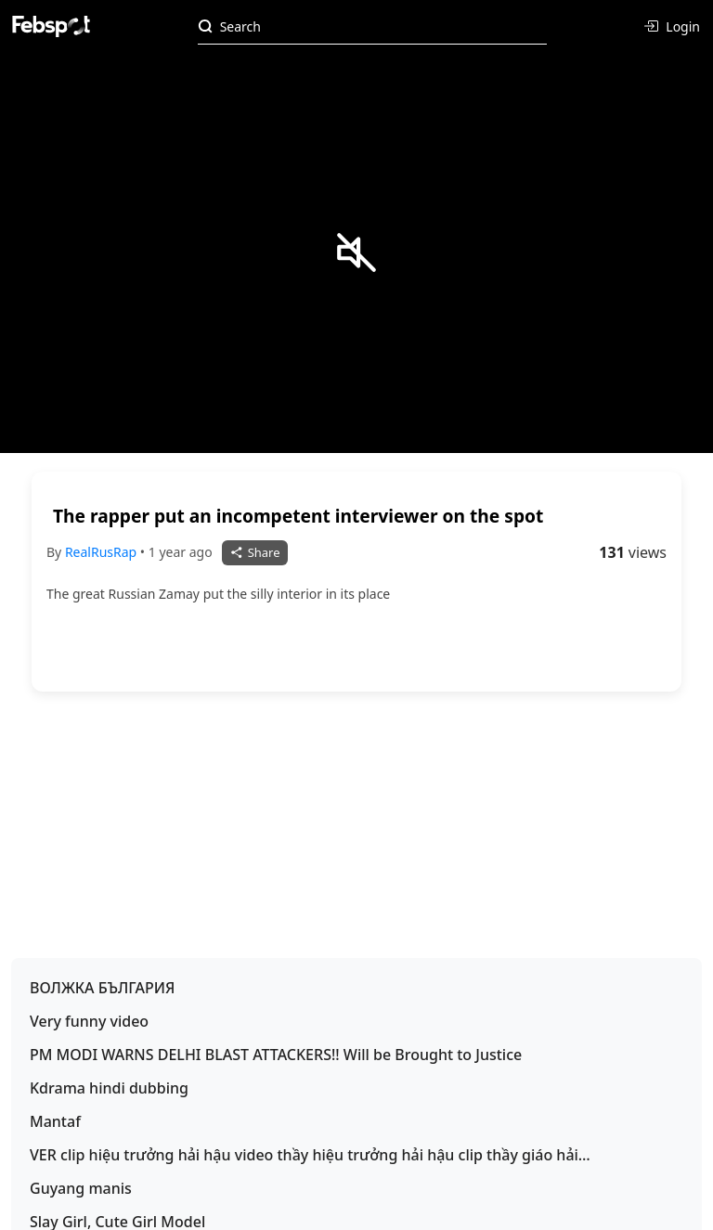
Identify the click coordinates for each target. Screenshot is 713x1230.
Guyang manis (81, 1188)
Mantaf (55, 1121)
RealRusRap (102, 552)
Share (254, 552)
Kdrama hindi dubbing (109, 1088)
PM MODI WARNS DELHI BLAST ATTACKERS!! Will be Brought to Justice (276, 1054)
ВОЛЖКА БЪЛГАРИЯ (102, 988)
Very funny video (89, 1021)
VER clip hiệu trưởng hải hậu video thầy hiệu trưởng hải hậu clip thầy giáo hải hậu (304, 1155)
